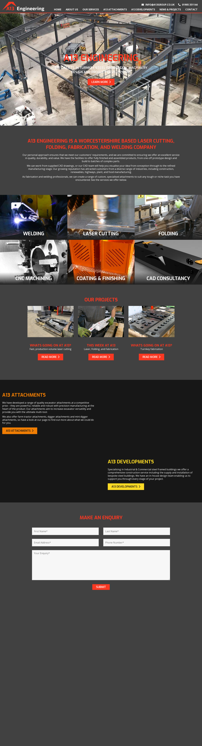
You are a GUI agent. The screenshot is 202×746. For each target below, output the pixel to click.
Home (57, 9)
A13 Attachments (115, 9)
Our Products (11, 721)
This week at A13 (101, 345)
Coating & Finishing (83, 730)
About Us (72, 9)
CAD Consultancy (82, 735)
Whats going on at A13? (50, 345)
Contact (191, 9)
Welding (75, 711)
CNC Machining (80, 725)
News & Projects (170, 9)
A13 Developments (143, 9)
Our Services (91, 9)
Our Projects (11, 725)
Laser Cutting (79, 716)
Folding (75, 721)
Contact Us (10, 730)
